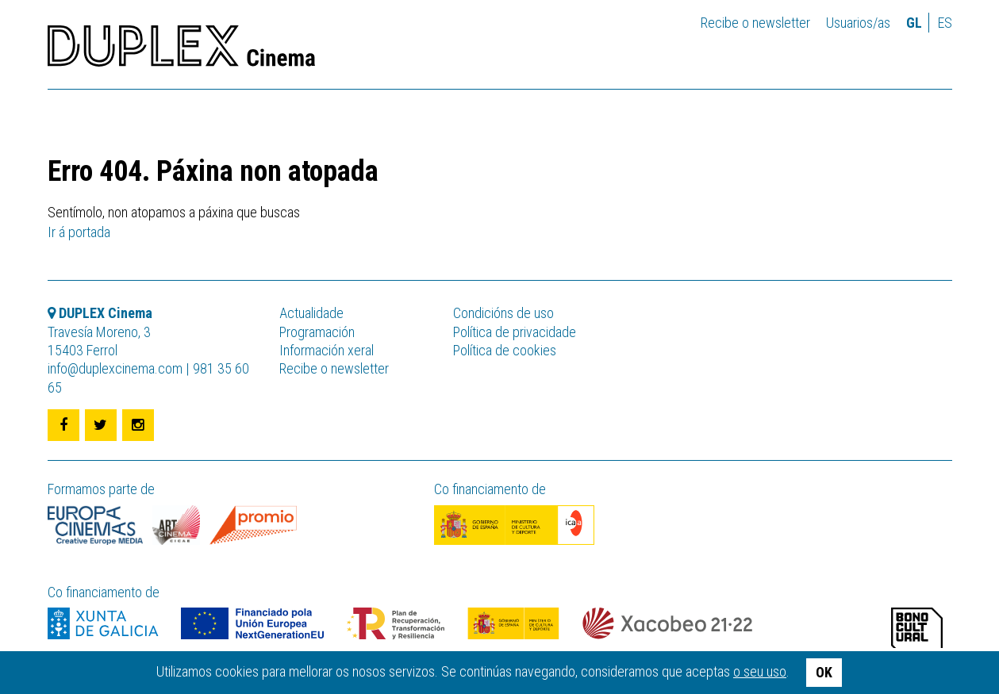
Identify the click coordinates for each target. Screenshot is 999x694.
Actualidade (311, 313)
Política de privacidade (514, 332)
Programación (317, 332)
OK (824, 672)
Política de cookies (504, 350)
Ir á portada (79, 232)
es (945, 22)
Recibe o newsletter (755, 22)
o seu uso (759, 671)
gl (914, 22)
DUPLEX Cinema (181, 50)
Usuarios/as (858, 22)
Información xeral (326, 350)
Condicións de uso (503, 313)
